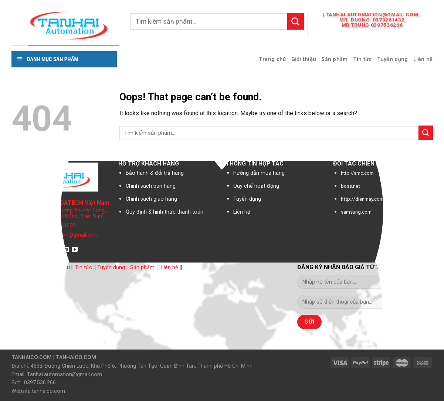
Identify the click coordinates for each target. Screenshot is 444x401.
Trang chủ (272, 59)
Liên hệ (423, 59)
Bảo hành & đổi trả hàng (155, 173)
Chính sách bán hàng (151, 186)
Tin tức (362, 59)
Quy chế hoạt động (256, 186)
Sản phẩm (334, 59)
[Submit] (295, 21)
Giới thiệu (303, 59)
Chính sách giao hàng (151, 199)
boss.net (350, 186)
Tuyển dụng (392, 59)
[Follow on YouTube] (75, 250)
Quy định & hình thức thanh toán (164, 212)
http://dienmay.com (362, 199)
